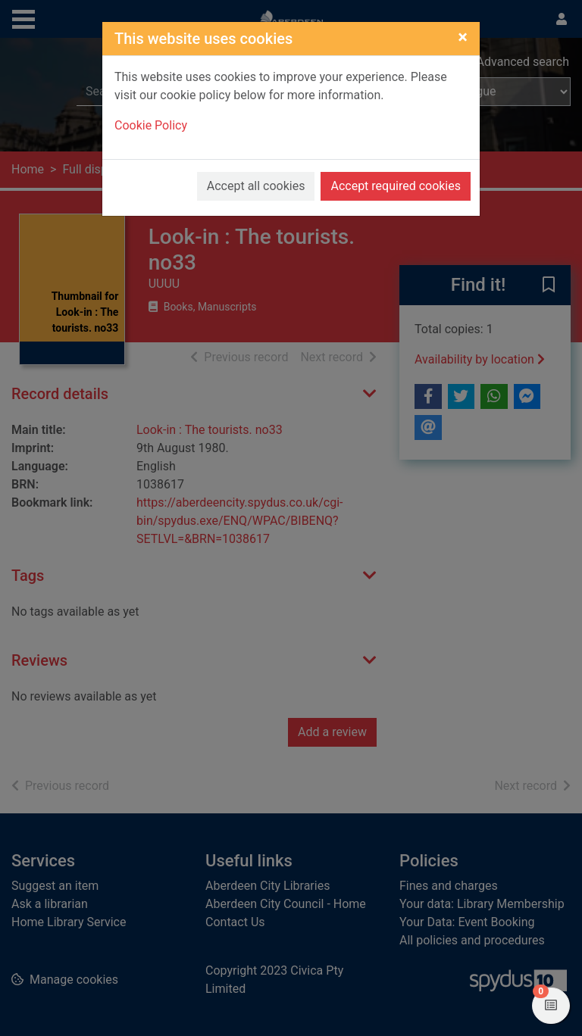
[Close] (463, 37)
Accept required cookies (395, 186)
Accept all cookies (256, 186)
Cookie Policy (150, 125)
